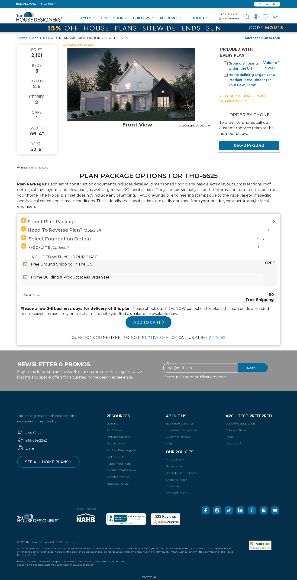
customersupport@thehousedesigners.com (69, 564)
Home (22, 38)
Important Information (181, 430)
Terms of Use (174, 466)
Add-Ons (45, 246)
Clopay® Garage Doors (240, 423)
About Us (176, 416)
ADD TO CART (149, 322)
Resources (172, 18)
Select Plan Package (49, 220)
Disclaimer (173, 486)
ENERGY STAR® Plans (121, 470)
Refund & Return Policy (181, 473)
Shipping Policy (176, 479)
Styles (86, 18)
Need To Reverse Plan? (61, 229)
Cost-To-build (116, 457)
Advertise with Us (118, 477)
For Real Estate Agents (121, 450)
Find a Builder (116, 443)
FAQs (169, 443)
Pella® (230, 436)
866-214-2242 (26, 4)
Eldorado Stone (236, 430)
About (200, 18)
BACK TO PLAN (80, 45)
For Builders (114, 430)
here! (222, 377)
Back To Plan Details (32, 167)
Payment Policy (176, 493)
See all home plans (49, 462)
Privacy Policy (175, 459)
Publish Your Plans (119, 463)
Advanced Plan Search (262, 38)
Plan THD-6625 (43, 38)
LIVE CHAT (161, 337)
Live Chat (48, 4)
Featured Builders (118, 436)
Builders (143, 18)
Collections (115, 18)
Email (26, 448)
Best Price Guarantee (180, 423)
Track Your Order (118, 483)
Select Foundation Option (56, 238)
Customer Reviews (178, 436)
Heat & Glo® (233, 443)
